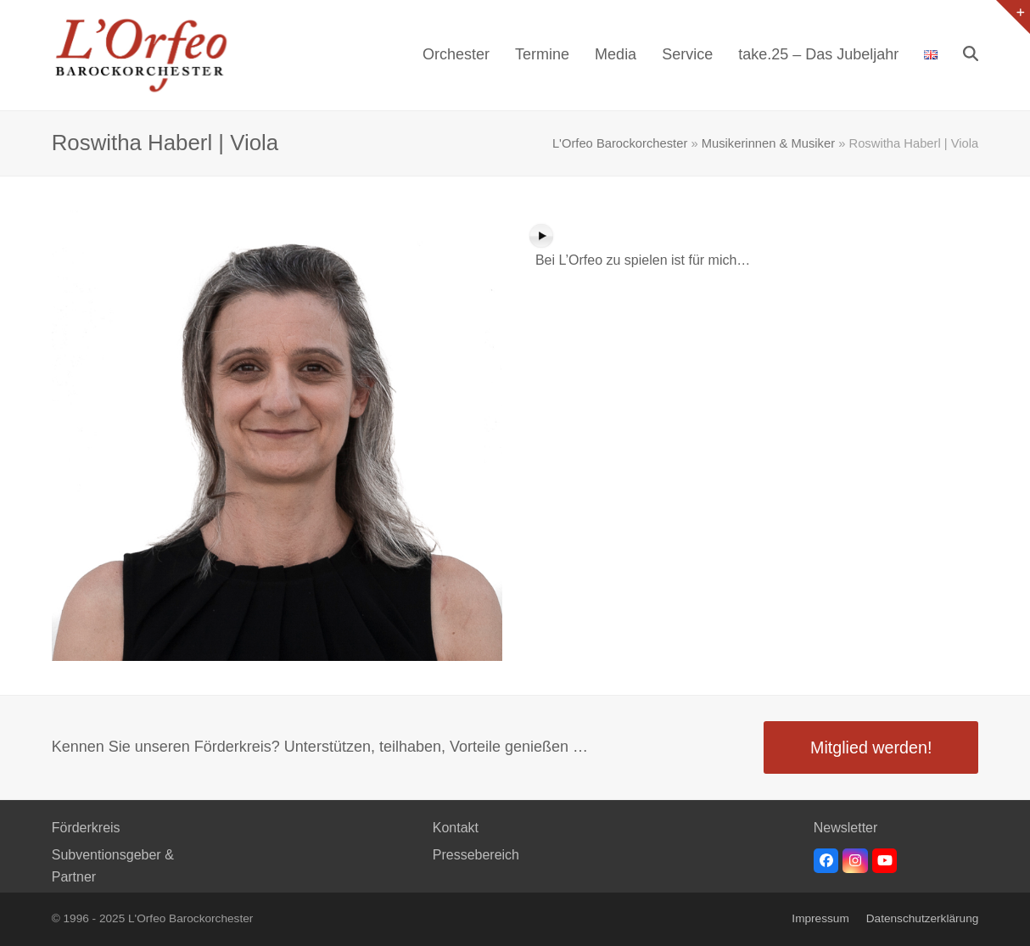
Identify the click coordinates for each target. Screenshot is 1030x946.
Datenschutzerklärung (922, 918)
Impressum (820, 918)
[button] (970, 55)
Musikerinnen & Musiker (768, 143)
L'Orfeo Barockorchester (619, 143)
